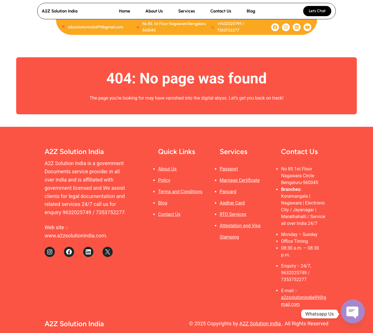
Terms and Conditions (180, 191)
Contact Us (169, 214)
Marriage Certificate (240, 180)
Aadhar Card (232, 203)
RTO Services (233, 214)
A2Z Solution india (260, 323)
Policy (164, 180)
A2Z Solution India (59, 11)
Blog (162, 203)
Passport (229, 169)
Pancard (228, 191)
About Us (167, 169)
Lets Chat (317, 11)
